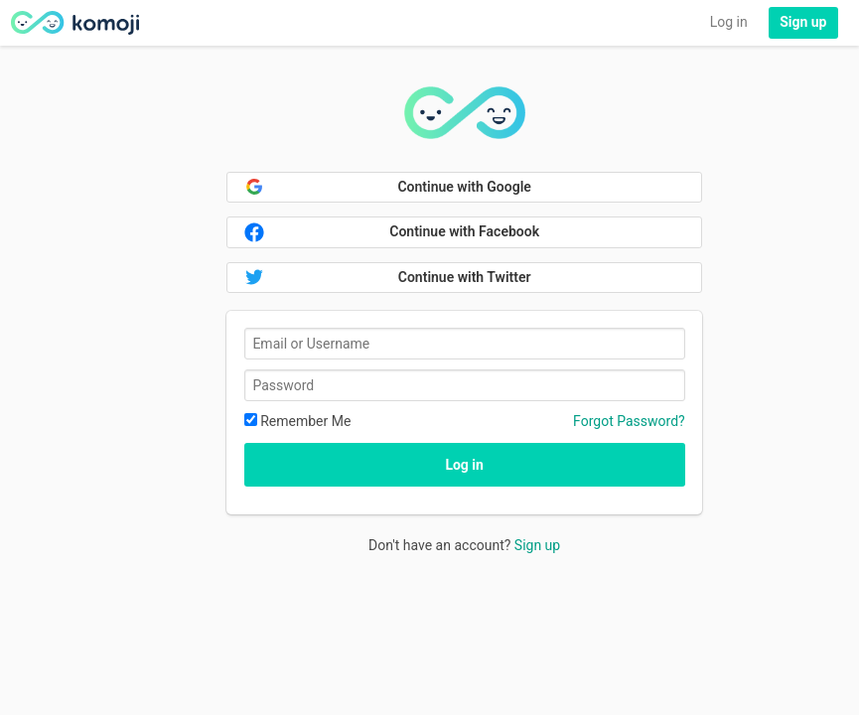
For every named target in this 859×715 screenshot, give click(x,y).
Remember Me (298, 421)
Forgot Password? (629, 421)
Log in (729, 22)
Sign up (537, 545)
